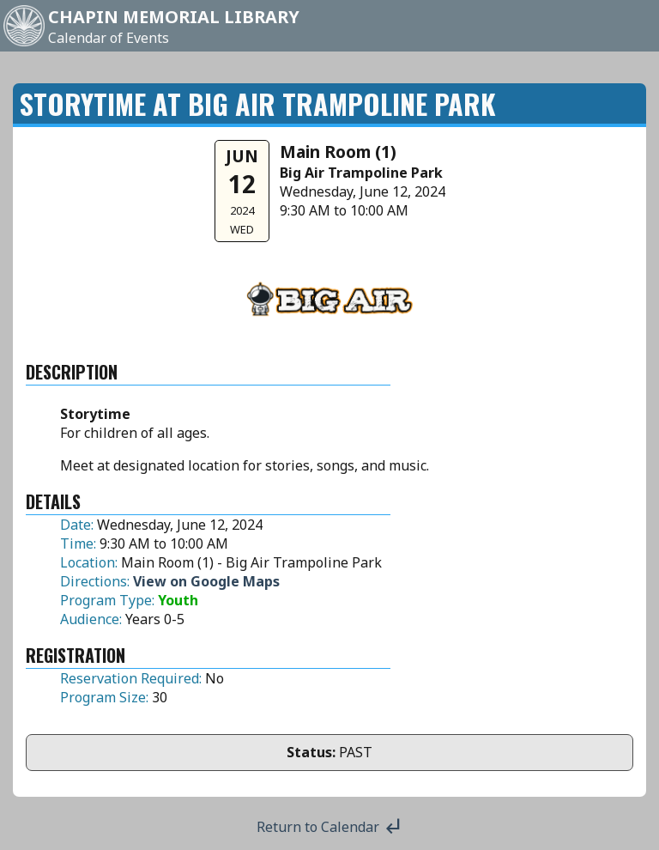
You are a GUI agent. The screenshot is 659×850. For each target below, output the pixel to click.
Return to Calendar (330, 826)
